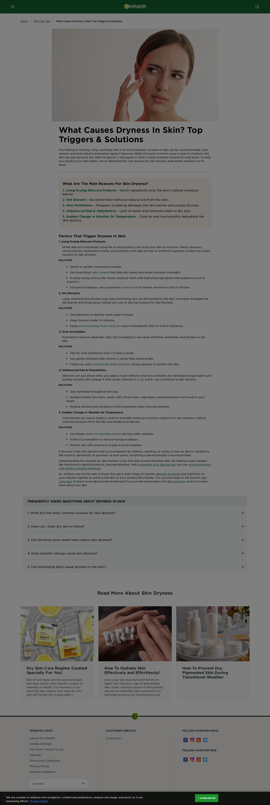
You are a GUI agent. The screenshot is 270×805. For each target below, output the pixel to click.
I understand (206, 797)
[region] (135, 798)
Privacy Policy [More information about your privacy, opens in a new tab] (39, 801)
